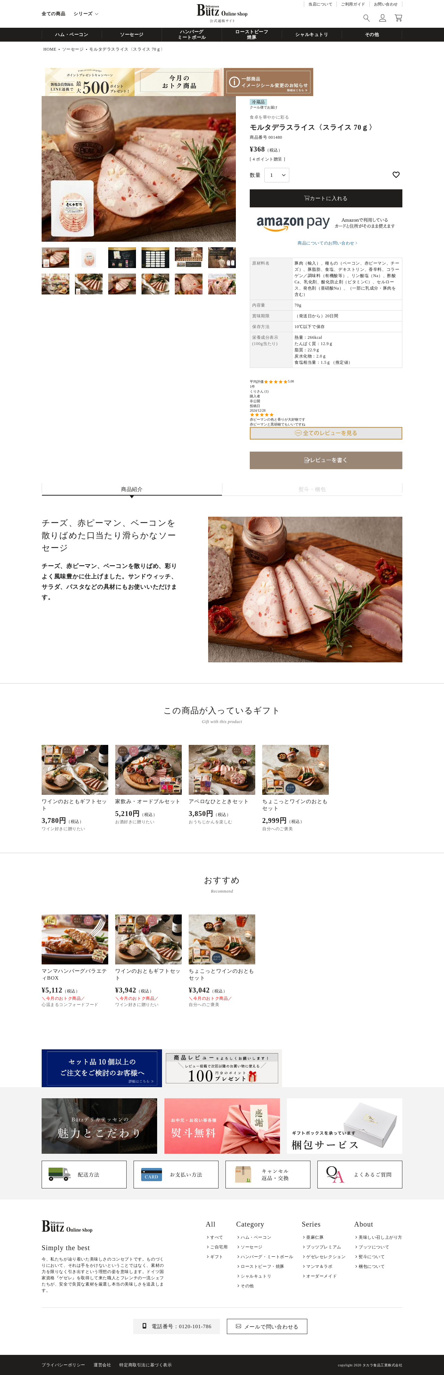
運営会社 (102, 1365)
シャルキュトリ (311, 34)
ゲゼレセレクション (325, 1256)
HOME (50, 49)
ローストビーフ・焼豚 (262, 1266)
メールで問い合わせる (271, 1327)
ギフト (216, 1256)
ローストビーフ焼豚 (251, 34)
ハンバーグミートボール (192, 34)
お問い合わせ (386, 4)
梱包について (372, 1266)
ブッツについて (374, 1247)
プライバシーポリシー (63, 1365)
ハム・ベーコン (71, 34)
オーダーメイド (321, 1276)
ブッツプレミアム (323, 1247)
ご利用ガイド (353, 4)
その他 (372, 34)
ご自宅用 (219, 1247)
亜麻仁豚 (315, 1237)
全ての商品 (53, 13)
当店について (320, 4)
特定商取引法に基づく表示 (145, 1365)
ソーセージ (132, 34)
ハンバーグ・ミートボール (267, 1256)
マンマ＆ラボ (319, 1266)
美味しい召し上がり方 (380, 1237)
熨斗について (372, 1256)
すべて (216, 1237)
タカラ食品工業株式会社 (382, 1365)
